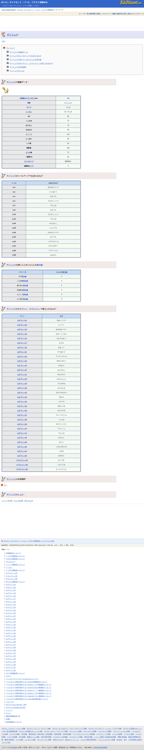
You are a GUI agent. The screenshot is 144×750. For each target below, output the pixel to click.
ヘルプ (103, 14)
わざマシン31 (22, 374)
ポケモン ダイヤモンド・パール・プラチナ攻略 (105, 728)
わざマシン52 (22, 406)
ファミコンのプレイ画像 (106, 740)
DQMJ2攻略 (67, 734)
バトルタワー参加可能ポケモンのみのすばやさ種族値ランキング (28, 687)
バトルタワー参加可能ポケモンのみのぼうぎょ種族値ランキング (28, 696)
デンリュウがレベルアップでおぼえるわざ (25, 56)
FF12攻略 (22, 737)
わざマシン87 (22, 451)
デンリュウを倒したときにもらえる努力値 (25, 60)
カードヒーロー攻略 (44, 740)
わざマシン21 (22, 352)
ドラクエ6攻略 (117, 734)
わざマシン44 (22, 397)
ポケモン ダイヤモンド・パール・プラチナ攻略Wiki (24, 2)
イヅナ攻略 (19, 740)
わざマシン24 (22, 361)
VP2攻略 (24, 734)
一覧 (87, 14)
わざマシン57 (22, 415)
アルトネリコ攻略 (75, 731)
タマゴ (26, 161)
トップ (82, 14)
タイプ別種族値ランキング (15, 673)
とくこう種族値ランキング (15, 564)
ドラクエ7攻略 (129, 734)
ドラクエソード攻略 (103, 734)
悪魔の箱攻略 (122, 737)
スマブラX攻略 (14, 734)
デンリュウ (12, 34)
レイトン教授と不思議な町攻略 (105, 737)
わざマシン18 (22, 347)
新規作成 (120, 14)
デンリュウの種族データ (19, 52)
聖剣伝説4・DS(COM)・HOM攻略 (40, 734)
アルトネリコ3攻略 (104, 731)
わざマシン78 (22, 438)
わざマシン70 (22, 429)
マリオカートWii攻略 (60, 737)
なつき (28, 152)
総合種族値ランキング (14, 722)
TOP (3, 41)
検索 (98, 14)
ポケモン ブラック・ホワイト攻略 (39, 728)
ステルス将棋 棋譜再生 (89, 740)
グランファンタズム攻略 (121, 731)
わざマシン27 (22, 370)
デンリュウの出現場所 (18, 67)
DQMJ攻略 (57, 734)
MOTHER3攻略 (46, 737)
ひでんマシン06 (22, 465)
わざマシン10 (22, 329)
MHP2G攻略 (88, 737)
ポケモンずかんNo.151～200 (16, 705)
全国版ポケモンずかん (27, 98)
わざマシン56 (22, 410)
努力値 (39, 265)
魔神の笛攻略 (9, 740)
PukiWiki (14, 747)
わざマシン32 (22, 379)
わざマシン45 (22, 401)
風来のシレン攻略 (33, 737)
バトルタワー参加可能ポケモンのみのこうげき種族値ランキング (28, 684)
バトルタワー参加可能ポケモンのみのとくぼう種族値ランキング (28, 693)
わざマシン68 (22, 424)
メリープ (5, 501)
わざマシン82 (22, 442)
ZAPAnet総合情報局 (9, 10)
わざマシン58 (22, 419)
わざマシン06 (22, 325)
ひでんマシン (35, 309)
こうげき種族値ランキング (15, 556)
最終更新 (93, 14)
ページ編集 (112, 14)
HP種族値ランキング (13, 553)
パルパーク (10, 702)
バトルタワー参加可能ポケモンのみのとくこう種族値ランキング (28, 690)
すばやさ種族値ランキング (15, 559)
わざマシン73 (22, 433)
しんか (20, 494)
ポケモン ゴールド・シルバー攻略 (13, 728)
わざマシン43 (22, 392)
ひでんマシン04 (22, 460)
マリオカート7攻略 (76, 737)
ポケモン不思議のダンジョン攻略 (30, 731)
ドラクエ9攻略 (12, 737)
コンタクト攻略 (30, 740)
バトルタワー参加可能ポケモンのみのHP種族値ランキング (26, 682)
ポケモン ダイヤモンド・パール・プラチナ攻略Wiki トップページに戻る (29, 541)
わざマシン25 (22, 365)
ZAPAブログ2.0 (58, 740)
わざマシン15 (22, 334)
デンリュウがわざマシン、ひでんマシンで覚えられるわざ (31, 63)
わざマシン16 (22, 338)
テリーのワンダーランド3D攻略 (84, 734)
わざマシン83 (22, 447)
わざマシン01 (22, 320)
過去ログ (131, 14)
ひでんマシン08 (22, 469)
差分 (125, 14)
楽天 (125, 740)
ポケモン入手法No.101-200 (15, 707)
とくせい (29, 112)
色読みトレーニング (72, 740)
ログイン (140, 14)
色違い (8, 719)
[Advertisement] (72, 22)
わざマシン (22, 309)
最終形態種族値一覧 (13, 716)
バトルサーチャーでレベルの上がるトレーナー (22, 679)
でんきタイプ (10, 562)
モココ (16, 501)
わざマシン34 (22, 383)
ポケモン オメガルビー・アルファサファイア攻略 (69, 728)
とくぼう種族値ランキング (15, 570)
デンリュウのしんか (17, 71)
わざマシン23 (22, 356)
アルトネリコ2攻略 (90, 731)
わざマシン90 (22, 456)
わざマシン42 (22, 388)
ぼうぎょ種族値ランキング (15, 582)
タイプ (29, 107)
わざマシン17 (22, 343)
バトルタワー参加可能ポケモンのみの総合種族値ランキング (27, 699)
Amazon (119, 740)
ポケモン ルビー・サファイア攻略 (56, 731)
